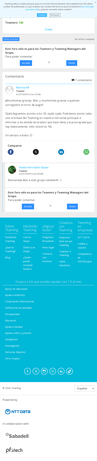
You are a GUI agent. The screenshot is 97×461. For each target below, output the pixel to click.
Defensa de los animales (18, 307)
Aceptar (42, 15)
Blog (7, 257)
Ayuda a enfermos (15, 295)
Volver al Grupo (11, 39)
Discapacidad (12, 314)
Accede (26, 63)
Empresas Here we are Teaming (65, 241)
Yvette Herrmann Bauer (34, 167)
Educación (10, 320)
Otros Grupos (12, 358)
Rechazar (55, 15)
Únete (48, 29)
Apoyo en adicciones (16, 288)
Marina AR (22, 87)
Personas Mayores (15, 352)
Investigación (12, 345)
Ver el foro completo (84, 39)
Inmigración (11, 339)
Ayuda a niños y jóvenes (18, 333)
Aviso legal (48, 247)
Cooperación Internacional (19, 301)
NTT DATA (84, 237)
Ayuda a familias (14, 326)
